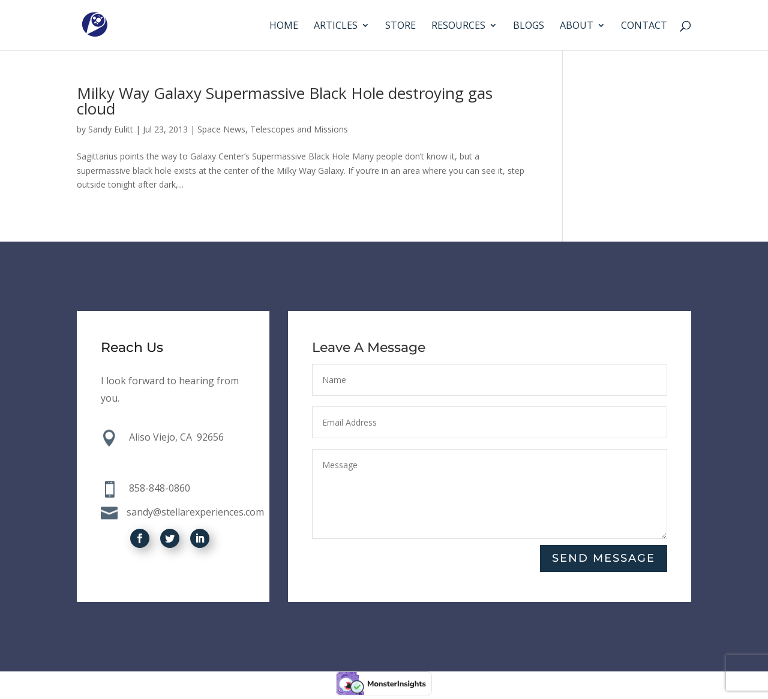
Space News (221, 129)
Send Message (603, 558)
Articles (336, 26)
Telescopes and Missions (299, 129)
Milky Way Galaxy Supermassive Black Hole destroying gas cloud (285, 100)
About (576, 26)
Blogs (528, 26)
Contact (644, 26)
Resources (458, 26)
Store (400, 26)
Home (283, 26)
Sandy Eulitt (110, 129)
